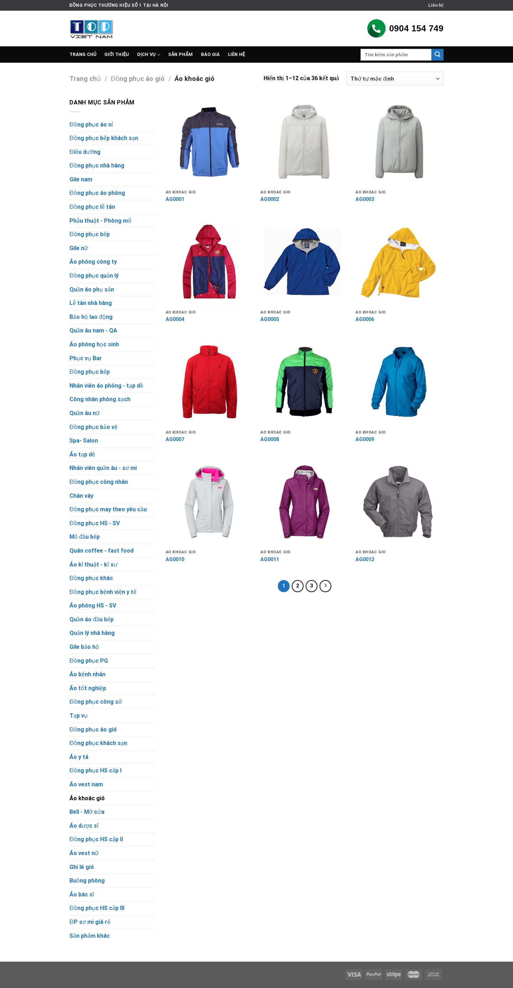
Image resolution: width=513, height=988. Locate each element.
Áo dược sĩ (83, 825)
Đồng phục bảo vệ (93, 427)
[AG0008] (304, 382)
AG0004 (175, 319)
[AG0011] (304, 502)
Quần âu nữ (84, 413)
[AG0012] (400, 502)
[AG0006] (400, 262)
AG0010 (175, 560)
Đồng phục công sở (95, 701)
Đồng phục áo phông (97, 193)
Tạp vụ (78, 715)
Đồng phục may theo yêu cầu (108, 509)
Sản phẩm (180, 54)
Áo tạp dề (82, 454)
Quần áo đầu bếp (91, 619)
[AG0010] (210, 502)
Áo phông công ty (93, 261)
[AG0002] (304, 142)
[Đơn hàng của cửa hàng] (395, 79)
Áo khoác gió (87, 798)
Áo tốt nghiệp (87, 688)
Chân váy (81, 495)
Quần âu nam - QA (93, 330)
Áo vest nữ (84, 853)
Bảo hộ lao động (91, 317)
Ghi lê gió (81, 867)
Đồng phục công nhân (98, 482)
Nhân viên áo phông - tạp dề (106, 385)
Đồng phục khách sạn (98, 743)
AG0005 (269, 319)
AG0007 (175, 439)
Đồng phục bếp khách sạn (103, 138)
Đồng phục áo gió (138, 78)
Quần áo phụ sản (91, 289)
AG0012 (365, 560)
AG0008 (269, 439)
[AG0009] (400, 382)
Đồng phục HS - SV (94, 523)
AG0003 (365, 199)
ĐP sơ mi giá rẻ (89, 922)
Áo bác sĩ (81, 894)
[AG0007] (210, 382)
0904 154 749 (405, 28)
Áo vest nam (86, 784)
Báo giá (210, 54)
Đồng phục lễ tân (92, 206)
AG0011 (269, 560)
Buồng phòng (87, 880)
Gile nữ (78, 248)
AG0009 (365, 439)
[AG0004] (210, 262)
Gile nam (80, 179)
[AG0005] (304, 262)
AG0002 (269, 199)
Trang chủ (83, 54)
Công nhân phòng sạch (99, 399)
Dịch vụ (148, 54)
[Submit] (437, 55)
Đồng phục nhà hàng (96, 165)
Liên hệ (436, 5)
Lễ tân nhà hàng (90, 303)
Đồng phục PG (88, 660)
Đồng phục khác (91, 578)
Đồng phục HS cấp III (96, 908)
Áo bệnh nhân (87, 674)
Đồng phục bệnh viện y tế (102, 592)
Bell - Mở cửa (86, 811)
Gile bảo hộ (84, 646)
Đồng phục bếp (89, 234)
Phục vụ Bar (85, 358)
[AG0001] (210, 142)
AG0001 (175, 199)
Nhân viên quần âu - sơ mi (103, 468)
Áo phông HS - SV (92, 605)
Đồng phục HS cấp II (96, 839)
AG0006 (365, 319)
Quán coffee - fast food (101, 550)
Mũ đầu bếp (84, 536)
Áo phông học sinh (94, 344)
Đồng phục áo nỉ (91, 124)
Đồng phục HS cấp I (95, 770)
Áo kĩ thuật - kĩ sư (93, 564)
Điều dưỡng (84, 152)
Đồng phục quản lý (94, 275)
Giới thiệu (116, 54)
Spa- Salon (83, 440)
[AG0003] (400, 142)
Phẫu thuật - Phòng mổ (100, 220)
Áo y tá (78, 757)
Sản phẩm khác (89, 935)
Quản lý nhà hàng (92, 633)
